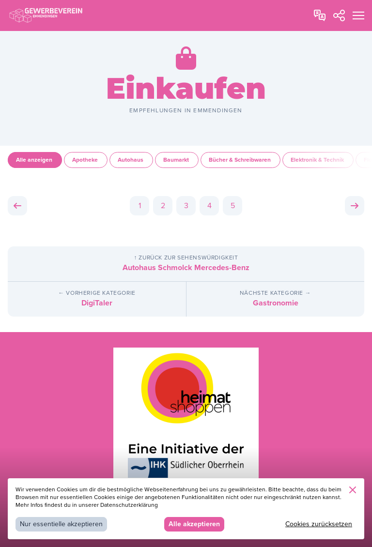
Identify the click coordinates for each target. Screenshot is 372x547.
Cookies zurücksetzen (318, 524)
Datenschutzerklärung (129, 505)
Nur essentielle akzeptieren (61, 524)
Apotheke (85, 160)
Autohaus (131, 160)
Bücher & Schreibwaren (240, 160)
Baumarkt (176, 160)
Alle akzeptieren (194, 524)
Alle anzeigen (35, 160)
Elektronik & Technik (318, 160)
